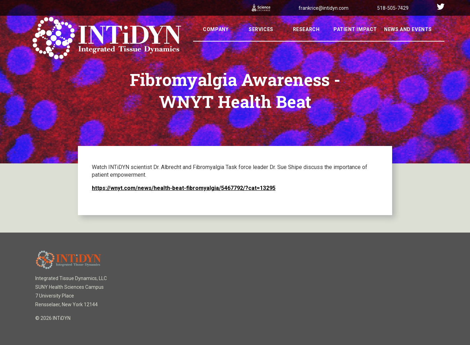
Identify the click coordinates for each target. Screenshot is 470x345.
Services (261, 39)
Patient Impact (355, 39)
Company (215, 39)
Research (306, 39)
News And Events (408, 39)
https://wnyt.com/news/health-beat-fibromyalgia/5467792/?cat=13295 (184, 188)
